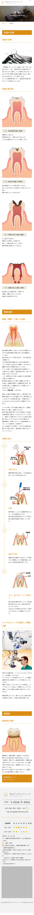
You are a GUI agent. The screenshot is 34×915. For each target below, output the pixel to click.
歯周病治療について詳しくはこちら (10, 778)
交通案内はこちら (17, 818)
